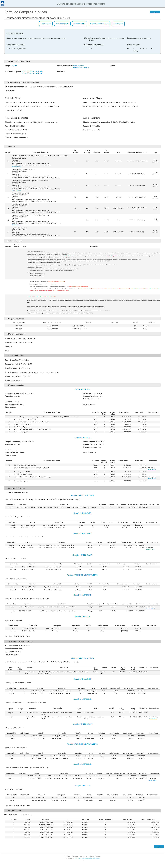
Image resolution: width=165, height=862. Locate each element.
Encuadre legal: (89, 49)
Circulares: (61, 72)
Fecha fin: (10, 49)
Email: (7, 351)
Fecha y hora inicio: (12, 364)
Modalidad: (88, 44)
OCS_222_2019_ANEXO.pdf (32, 72)
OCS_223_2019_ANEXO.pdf (32, 73)
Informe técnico (79, 24)
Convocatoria (46, 24)
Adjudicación (118, 24)
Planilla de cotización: (65, 66)
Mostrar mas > (16, 166)
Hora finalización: (11, 368)
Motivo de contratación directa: (139, 49)
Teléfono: (8, 347)
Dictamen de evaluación (99, 24)
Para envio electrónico (81, 67)
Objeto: (9, 38)
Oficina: (8, 338)
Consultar (14, 66)
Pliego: (7, 66)
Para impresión (78, 66)
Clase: (129, 44)
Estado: (7, 380)
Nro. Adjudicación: (10, 814)
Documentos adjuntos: (13, 72)
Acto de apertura (62, 24)
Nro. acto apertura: (11, 360)
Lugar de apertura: (11, 372)
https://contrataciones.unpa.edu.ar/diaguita (69, 268)
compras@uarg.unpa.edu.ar (68, 270)
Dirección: (8, 342)
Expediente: (131, 38)
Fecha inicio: (11, 44)
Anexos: (112, 66)
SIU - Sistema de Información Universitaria (87, 858)
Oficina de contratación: (93, 38)
